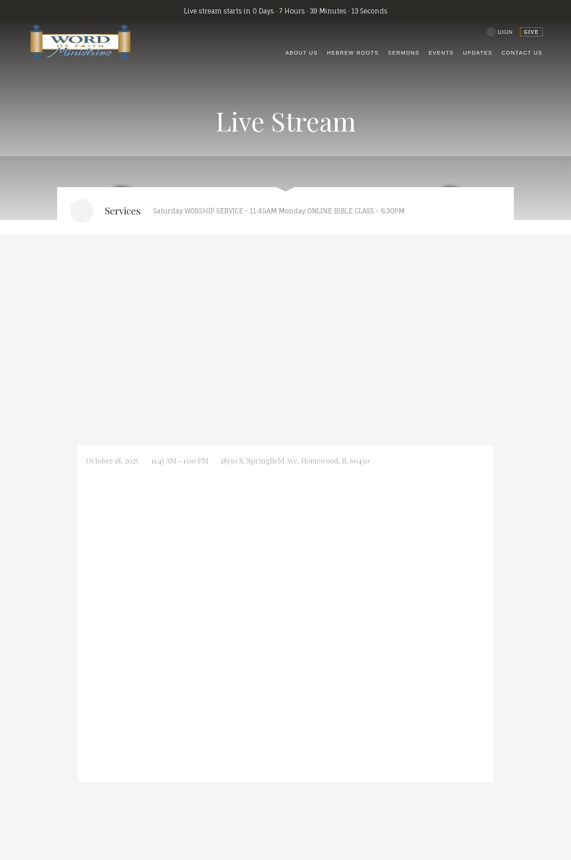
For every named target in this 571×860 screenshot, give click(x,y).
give (531, 32)
